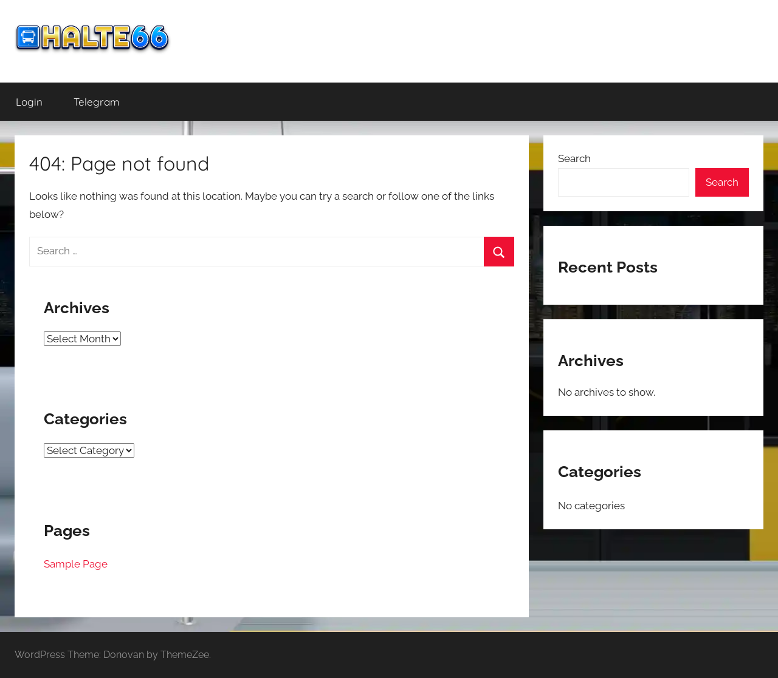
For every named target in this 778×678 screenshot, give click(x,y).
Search (574, 158)
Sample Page (76, 564)
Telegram (97, 101)
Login (29, 101)
